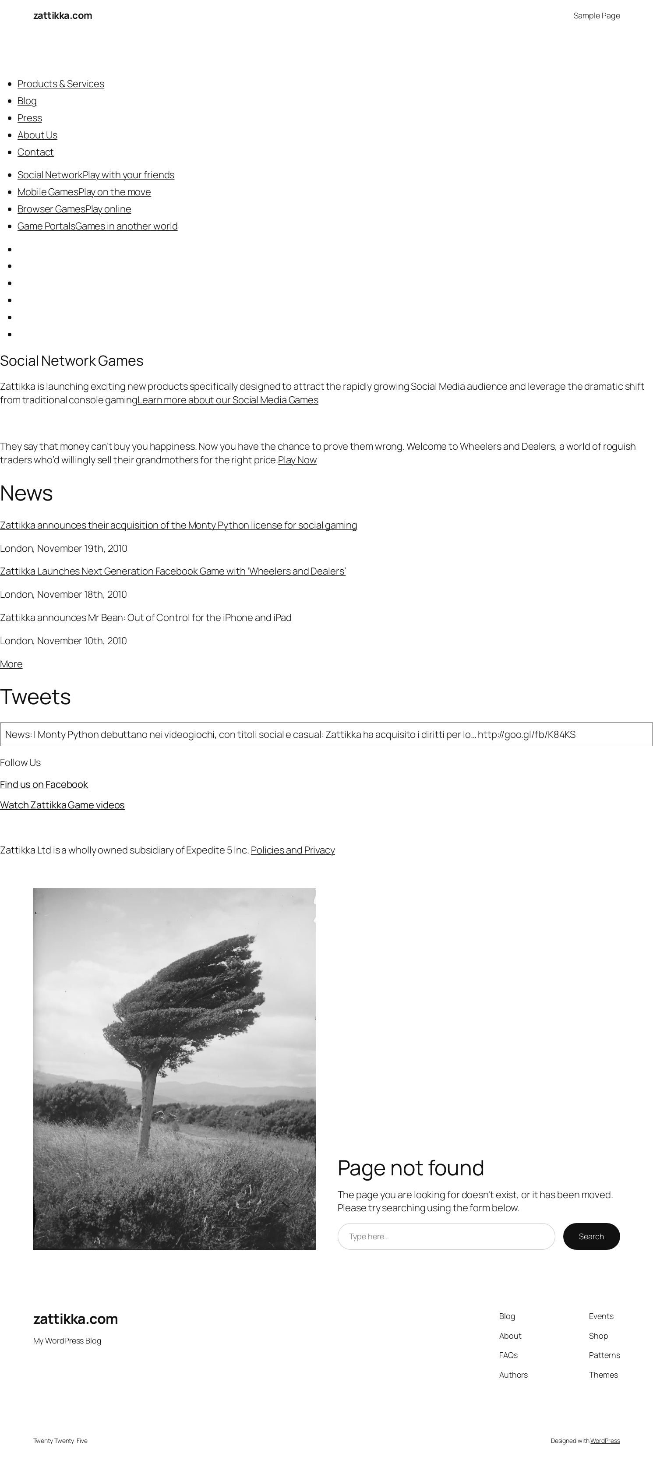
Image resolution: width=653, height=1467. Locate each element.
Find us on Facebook (44, 784)
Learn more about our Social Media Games (228, 399)
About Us (37, 134)
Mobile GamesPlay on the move (84, 191)
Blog (27, 100)
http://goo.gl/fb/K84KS (526, 734)
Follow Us (20, 762)
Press (30, 117)
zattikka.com (62, 15)
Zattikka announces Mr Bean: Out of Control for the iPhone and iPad (145, 617)
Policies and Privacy (293, 850)
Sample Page (597, 15)
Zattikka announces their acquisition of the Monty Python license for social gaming (178, 525)
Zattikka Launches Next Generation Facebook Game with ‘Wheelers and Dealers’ (173, 571)
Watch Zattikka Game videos (62, 804)
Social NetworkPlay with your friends (96, 174)
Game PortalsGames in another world (98, 226)
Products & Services (61, 83)
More (11, 663)
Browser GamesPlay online (74, 208)
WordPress (605, 1440)
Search (591, 1236)
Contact (36, 152)
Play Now (297, 459)
